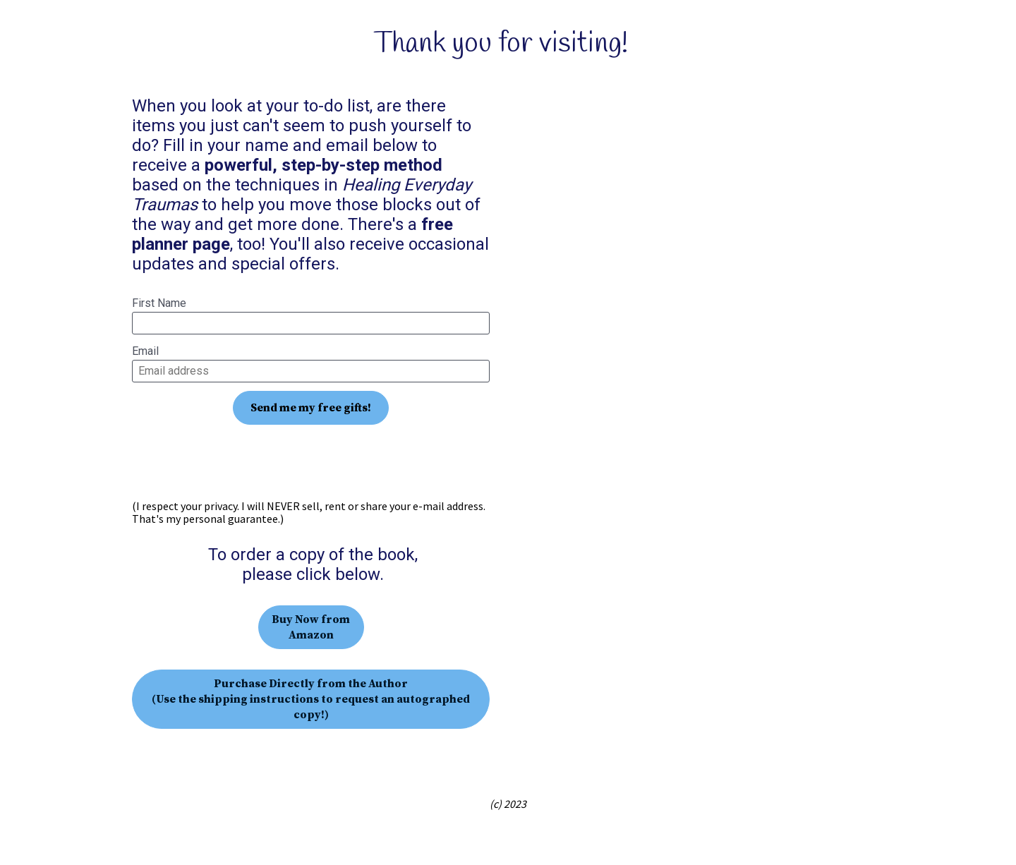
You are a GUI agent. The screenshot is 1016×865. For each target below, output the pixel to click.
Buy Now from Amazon (311, 627)
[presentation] (311, 462)
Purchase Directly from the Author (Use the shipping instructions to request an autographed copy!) (311, 699)
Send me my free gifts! (310, 408)
